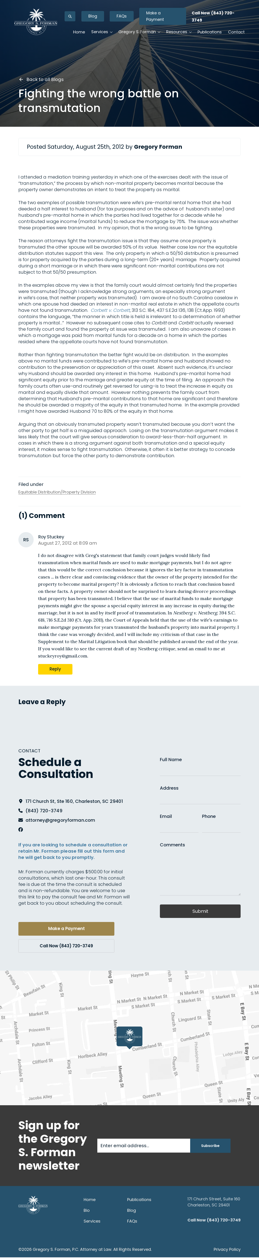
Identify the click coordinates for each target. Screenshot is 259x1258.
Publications (209, 34)
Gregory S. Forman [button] (136, 34)
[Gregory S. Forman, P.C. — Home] (41, 30)
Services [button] (99, 34)
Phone (209, 816)
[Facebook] (20, 829)
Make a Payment (163, 18)
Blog (100, 18)
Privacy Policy (227, 1250)
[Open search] (77, 18)
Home (78, 34)
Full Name (171, 759)
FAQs (129, 18)
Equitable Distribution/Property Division (57, 492)
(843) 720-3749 (44, 811)
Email (166, 816)
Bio (87, 1211)
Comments (172, 845)
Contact (80, 47)
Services (92, 1222)
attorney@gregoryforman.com (60, 820)
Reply (56, 669)
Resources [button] (176, 34)
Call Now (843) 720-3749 (62, 946)
